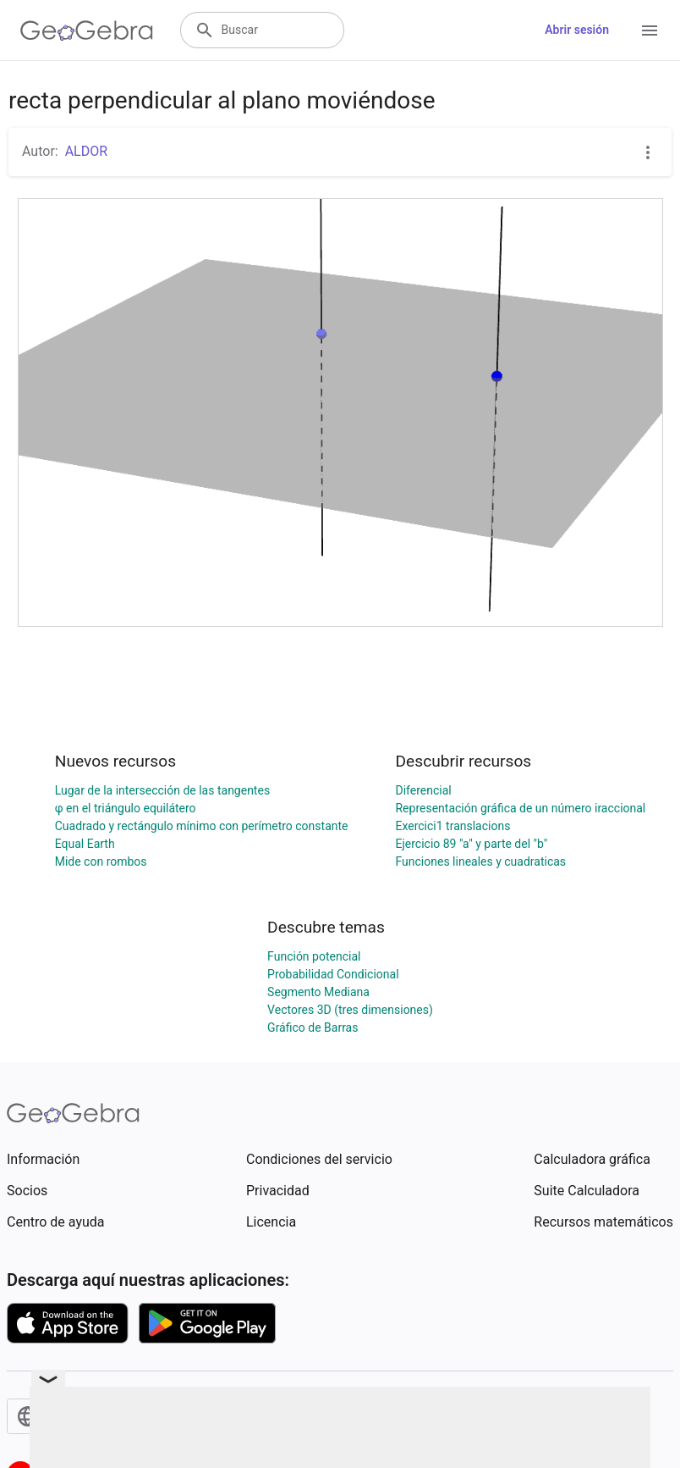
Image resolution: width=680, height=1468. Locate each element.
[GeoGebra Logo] (86, 30)
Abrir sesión (577, 29)
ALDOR (86, 151)
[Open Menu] (649, 30)
